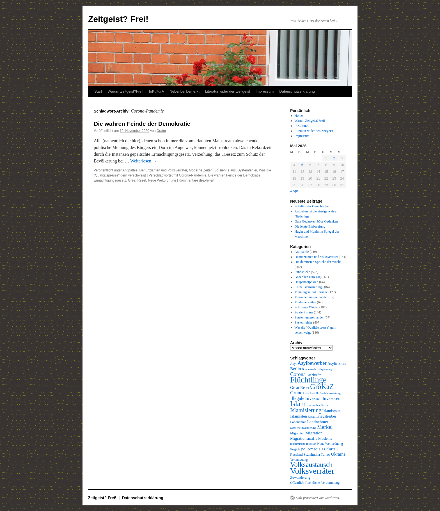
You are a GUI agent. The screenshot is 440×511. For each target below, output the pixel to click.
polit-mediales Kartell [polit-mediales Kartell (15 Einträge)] (319, 449)
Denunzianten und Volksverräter (163, 170)
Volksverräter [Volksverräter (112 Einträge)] (312, 470)
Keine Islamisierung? (309, 287)
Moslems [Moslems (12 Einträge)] (325, 438)
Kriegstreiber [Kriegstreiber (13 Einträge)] (325, 416)
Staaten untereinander (309, 317)
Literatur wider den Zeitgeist (227, 91)
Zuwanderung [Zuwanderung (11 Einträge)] (300, 478)
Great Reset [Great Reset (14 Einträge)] (299, 387)
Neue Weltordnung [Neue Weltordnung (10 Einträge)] (330, 444)
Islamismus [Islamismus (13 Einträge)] (331, 411)
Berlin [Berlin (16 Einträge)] (295, 368)
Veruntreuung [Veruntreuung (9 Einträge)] (299, 459)
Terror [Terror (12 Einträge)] (325, 454)
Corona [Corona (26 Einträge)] (298, 374)
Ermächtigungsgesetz (110, 180)
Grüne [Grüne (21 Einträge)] (296, 392)
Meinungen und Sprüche (311, 292)
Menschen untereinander (311, 297)
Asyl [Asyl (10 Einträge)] (293, 364)
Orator (161, 131)
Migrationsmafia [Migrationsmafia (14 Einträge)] (303, 438)
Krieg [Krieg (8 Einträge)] (311, 416)
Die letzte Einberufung (310, 226)
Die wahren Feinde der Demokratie (142, 123)
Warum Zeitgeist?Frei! (125, 91)
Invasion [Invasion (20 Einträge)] (313, 398)
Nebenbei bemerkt (184, 91)
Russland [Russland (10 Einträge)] (296, 455)
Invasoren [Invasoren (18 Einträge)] (331, 398)
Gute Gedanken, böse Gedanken (316, 221)
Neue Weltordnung (162, 180)
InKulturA (156, 91)
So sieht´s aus (225, 170)
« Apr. (294, 191)
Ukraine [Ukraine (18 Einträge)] (338, 454)
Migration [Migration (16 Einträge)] (314, 432)
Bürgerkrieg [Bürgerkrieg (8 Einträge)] (325, 369)
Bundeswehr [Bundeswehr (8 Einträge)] (309, 369)
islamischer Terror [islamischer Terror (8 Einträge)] (317, 405)
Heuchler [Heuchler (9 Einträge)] (309, 393)
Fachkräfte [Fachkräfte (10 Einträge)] (313, 375)
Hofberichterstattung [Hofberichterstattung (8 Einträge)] (328, 393)
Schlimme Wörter (306, 307)
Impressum (265, 91)
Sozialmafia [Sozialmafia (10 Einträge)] (312, 455)
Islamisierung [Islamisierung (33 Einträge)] (306, 410)
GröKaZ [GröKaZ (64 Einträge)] (322, 386)
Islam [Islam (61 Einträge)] (298, 403)
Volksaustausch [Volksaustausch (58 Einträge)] (311, 464)
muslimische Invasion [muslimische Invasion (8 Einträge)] (303, 443)
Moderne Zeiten (200, 170)
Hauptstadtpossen (306, 282)
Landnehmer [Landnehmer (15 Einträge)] (317, 422)
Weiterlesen (143, 161)
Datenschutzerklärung (297, 91)
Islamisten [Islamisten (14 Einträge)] (298, 416)
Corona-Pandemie (192, 175)
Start (98, 91)
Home (299, 116)
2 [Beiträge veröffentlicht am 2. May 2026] (334, 158)
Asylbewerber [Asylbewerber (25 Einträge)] (312, 363)
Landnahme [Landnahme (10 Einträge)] (298, 422)
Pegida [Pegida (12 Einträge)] (295, 449)
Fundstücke (302, 272)
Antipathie (130, 170)
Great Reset (137, 180)
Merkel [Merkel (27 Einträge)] (325, 427)
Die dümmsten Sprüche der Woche (318, 262)
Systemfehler (247, 170)
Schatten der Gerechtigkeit (313, 206)
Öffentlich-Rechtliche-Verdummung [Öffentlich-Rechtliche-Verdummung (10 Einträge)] (315, 483)
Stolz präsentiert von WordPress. (318, 498)
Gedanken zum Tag (308, 277)
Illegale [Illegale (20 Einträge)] (297, 398)
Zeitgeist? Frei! (118, 19)
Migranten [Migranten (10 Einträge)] (297, 433)
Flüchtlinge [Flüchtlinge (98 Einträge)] (308, 379)
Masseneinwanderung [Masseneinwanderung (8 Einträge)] (303, 427)
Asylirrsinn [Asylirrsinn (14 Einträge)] (336, 363)
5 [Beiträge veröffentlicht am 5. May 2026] (302, 165)
